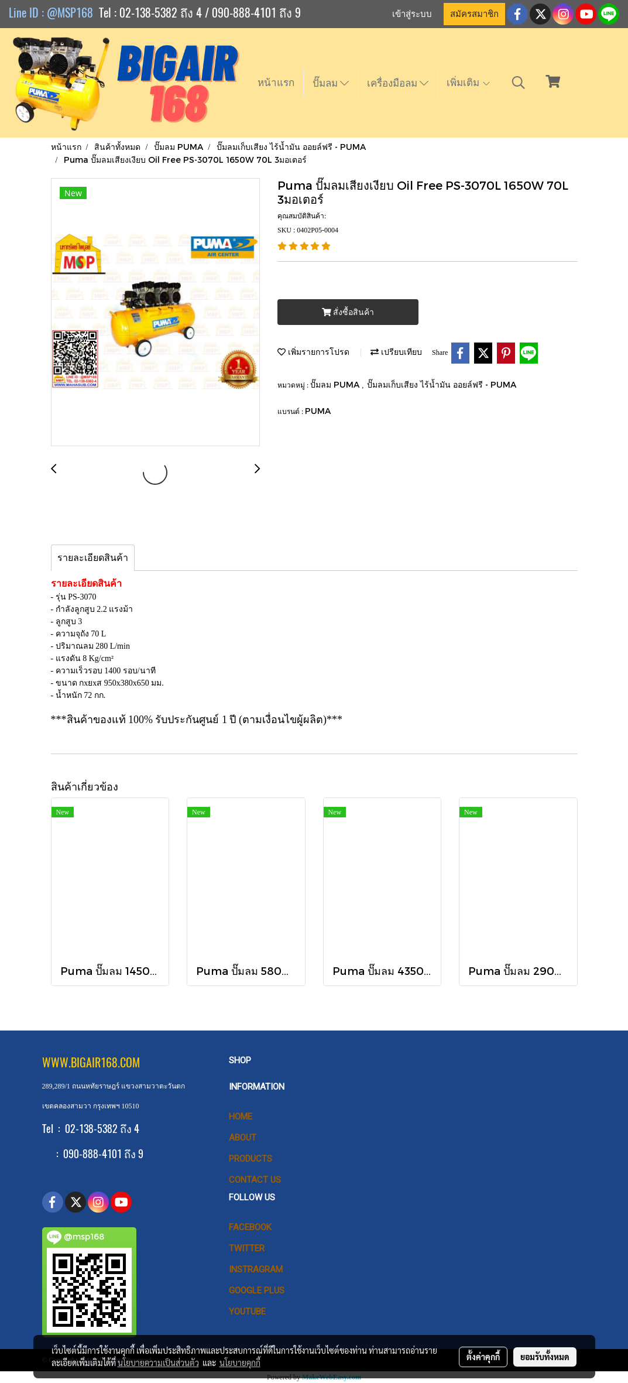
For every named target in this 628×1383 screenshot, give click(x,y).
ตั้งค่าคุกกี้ (483, 1356)
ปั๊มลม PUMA (336, 384)
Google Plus (256, 1290)
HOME (240, 1116)
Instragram (256, 1269)
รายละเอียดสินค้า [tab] (92, 558)
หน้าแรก (276, 82)
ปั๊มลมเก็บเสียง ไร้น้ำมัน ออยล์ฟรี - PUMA (441, 384)
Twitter (247, 1248)
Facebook (250, 1227)
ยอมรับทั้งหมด (544, 1356)
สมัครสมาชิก (474, 14)
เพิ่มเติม (469, 82)
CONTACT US (255, 1180)
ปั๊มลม (331, 83)
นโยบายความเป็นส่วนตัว (158, 1362)
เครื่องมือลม (397, 83)
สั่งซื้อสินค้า (348, 312)
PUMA (318, 411)
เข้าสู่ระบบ (412, 14)
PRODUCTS (250, 1158)
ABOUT (242, 1137)
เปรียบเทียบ (396, 352)
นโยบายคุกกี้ (239, 1362)
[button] (518, 82)
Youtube (247, 1311)
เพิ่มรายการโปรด (313, 352)
